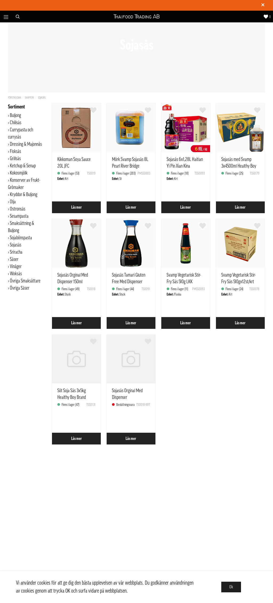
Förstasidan (14, 97)
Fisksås (15, 151)
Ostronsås (17, 209)
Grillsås (15, 158)
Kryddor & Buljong (23, 194)
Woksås (16, 273)
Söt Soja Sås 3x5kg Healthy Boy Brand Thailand (71, 397)
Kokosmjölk (18, 173)
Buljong (15, 115)
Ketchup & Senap (23, 165)
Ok (231, 587)
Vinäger (16, 266)
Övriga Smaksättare (25, 280)
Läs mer (76, 207)
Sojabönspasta (21, 237)
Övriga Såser (20, 288)
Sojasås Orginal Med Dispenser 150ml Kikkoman (72, 282)
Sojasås (42, 97)
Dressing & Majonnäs (26, 144)
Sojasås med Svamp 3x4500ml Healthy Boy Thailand (238, 166)
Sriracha (16, 252)
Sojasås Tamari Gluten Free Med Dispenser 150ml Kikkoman (128, 282)
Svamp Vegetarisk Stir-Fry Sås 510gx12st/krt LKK (238, 282)
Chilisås (15, 122)
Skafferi (29, 97)
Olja (13, 201)
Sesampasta (19, 216)
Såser (14, 259)
